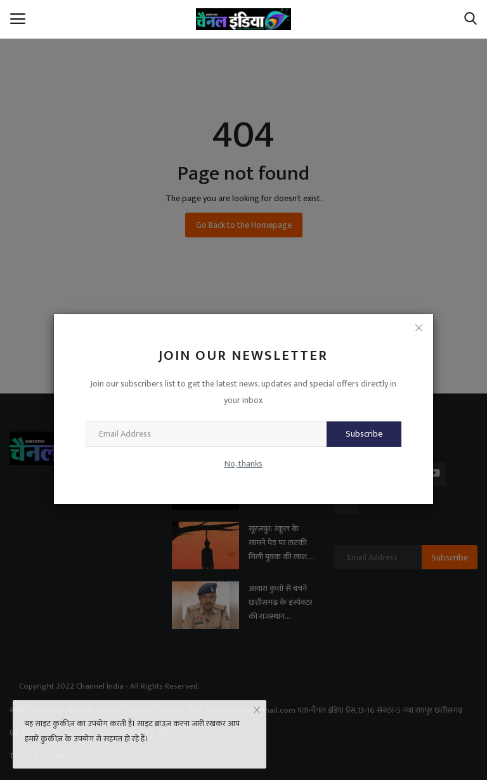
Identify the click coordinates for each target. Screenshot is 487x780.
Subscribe (364, 433)
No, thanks (243, 463)
